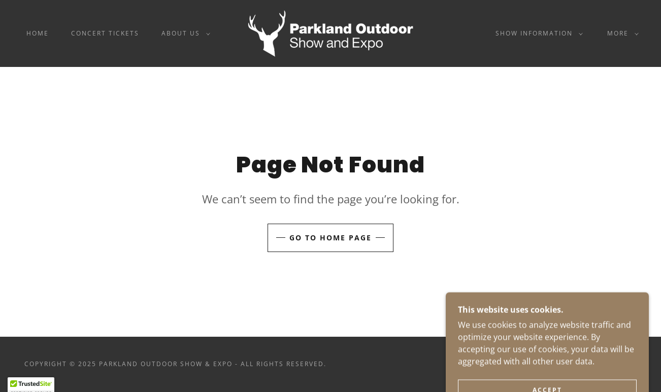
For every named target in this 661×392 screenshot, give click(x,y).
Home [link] (37, 33)
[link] (330, 32)
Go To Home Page (330, 237)
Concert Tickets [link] (105, 33)
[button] (183, 33)
